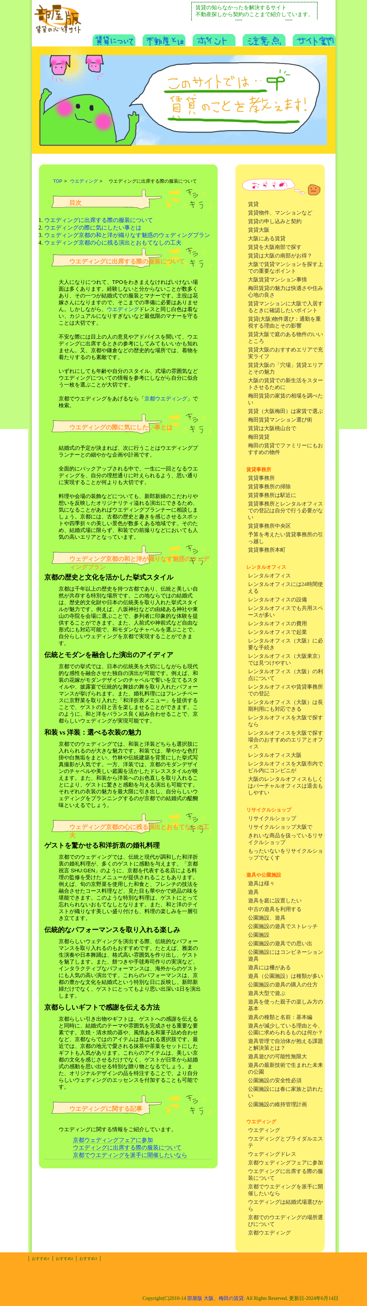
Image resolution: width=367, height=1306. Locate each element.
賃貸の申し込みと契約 (275, 221)
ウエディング (264, 1130)
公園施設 (258, 935)
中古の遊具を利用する (275, 909)
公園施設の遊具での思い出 (280, 943)
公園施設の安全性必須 (275, 1080)
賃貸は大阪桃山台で (272, 428)
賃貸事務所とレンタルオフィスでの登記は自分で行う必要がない (285, 510)
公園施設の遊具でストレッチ (283, 926)
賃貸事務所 (261, 478)
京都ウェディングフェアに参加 (285, 1162)
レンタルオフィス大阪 (275, 755)
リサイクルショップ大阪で (280, 827)
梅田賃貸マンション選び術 (280, 420)
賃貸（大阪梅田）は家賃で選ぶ (285, 411)
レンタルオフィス (269, 575)
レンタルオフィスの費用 (277, 623)
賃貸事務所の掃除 (269, 486)
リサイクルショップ (272, 818)
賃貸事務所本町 (267, 550)
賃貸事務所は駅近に (272, 495)
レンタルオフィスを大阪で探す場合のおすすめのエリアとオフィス (285, 739)
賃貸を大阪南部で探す (275, 247)
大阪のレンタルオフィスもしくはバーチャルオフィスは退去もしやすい (285, 785)
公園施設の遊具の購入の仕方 (283, 984)
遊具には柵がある (269, 967)
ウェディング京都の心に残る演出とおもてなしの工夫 (113, 243)
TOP (58, 181)
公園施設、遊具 (267, 918)
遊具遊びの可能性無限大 (277, 1056)
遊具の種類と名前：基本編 (280, 1017)
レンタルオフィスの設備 (277, 599)
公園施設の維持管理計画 (277, 1104)
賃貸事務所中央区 (269, 526)
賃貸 (253, 204)
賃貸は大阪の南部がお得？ (280, 255)
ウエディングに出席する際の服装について (98, 220)
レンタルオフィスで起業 (277, 632)
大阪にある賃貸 (267, 238)
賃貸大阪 (258, 230)
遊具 (253, 892)
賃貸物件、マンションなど (280, 213)
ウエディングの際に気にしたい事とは (93, 228)
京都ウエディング (269, 1233)
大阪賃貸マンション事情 (277, 279)
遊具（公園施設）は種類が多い (285, 976)
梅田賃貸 (258, 437)
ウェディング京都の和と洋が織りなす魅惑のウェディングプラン (127, 235)
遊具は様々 (261, 883)
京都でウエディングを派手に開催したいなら (130, 1155)
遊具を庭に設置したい (275, 900)
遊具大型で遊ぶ (267, 993)
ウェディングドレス (272, 1154)
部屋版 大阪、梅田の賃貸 (215, 1298)
